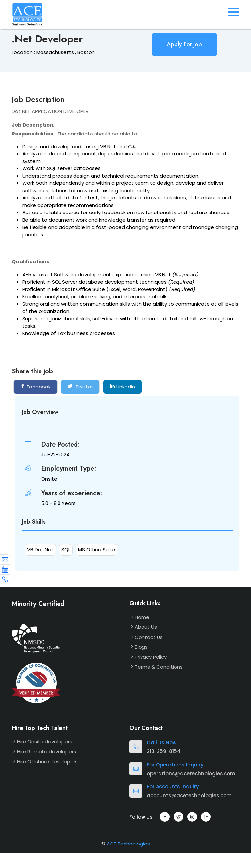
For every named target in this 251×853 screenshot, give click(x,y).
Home (142, 617)
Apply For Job (184, 44)
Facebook (35, 386)
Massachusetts (55, 52)
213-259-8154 (164, 751)
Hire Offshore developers (47, 761)
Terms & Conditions (159, 666)
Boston (86, 52)
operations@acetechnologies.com (191, 773)
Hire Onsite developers (44, 741)
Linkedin (122, 386)
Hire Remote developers (46, 751)
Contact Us (149, 637)
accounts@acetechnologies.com (189, 795)
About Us (146, 627)
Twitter (80, 386)
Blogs (141, 646)
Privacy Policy (151, 657)
